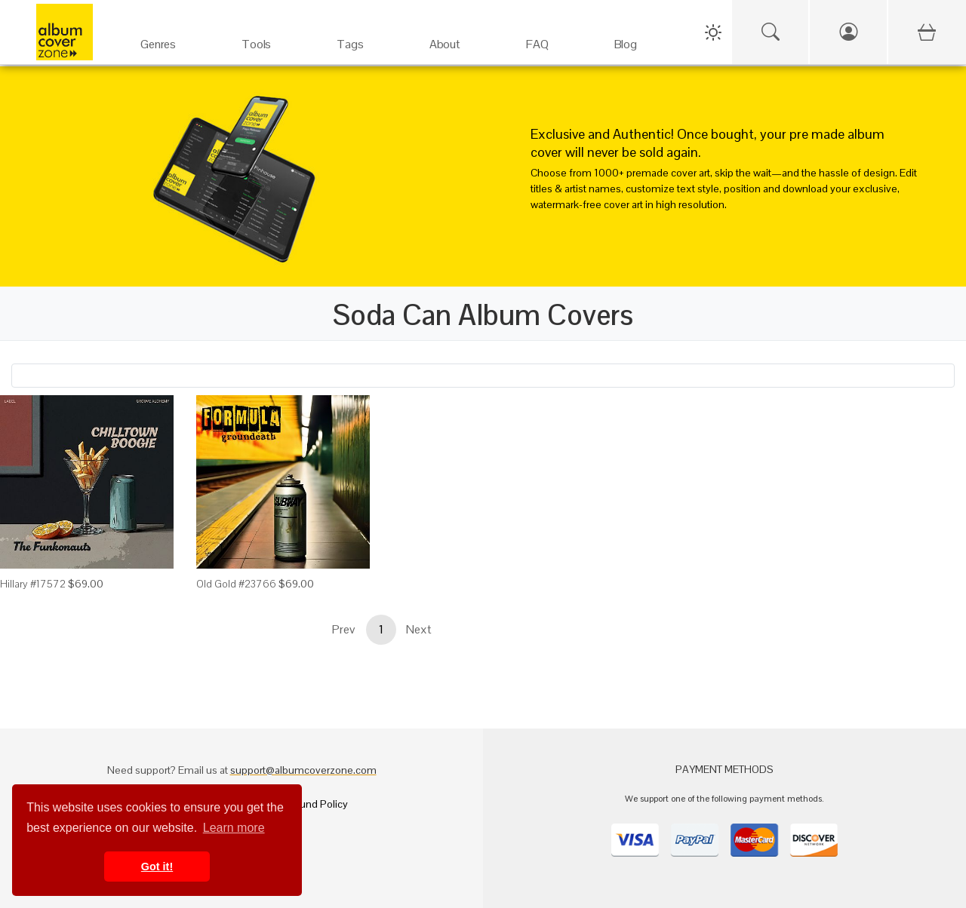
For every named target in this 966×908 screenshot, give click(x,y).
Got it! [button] (157, 866)
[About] (444, 37)
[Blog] (625, 37)
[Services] (256, 37)
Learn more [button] (234, 827)
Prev (343, 629)
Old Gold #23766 (236, 584)
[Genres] (158, 37)
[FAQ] (537, 37)
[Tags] (350, 37)
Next (419, 629)
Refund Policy (315, 804)
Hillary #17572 (33, 584)
